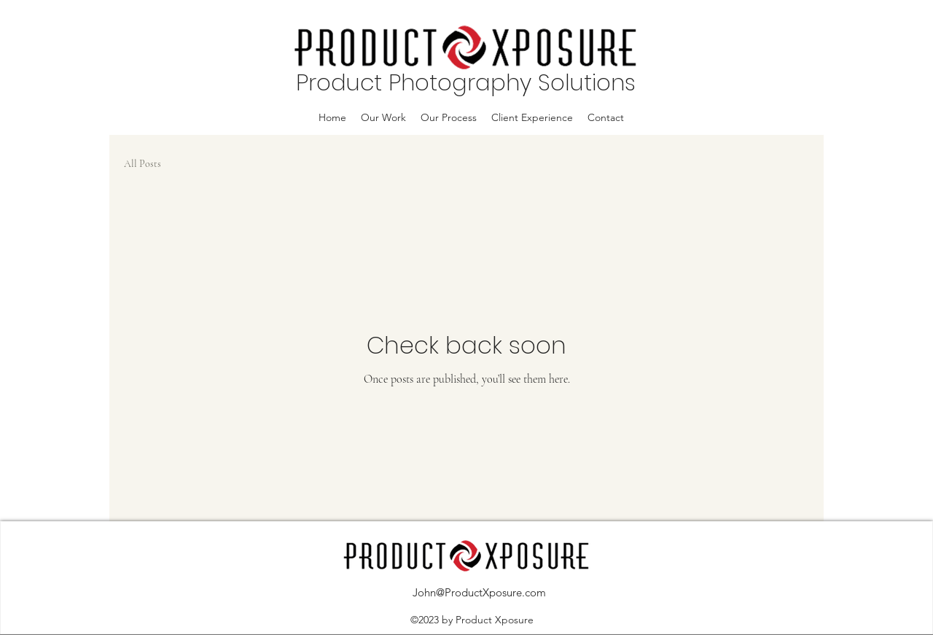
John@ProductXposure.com (479, 592)
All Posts (142, 163)
